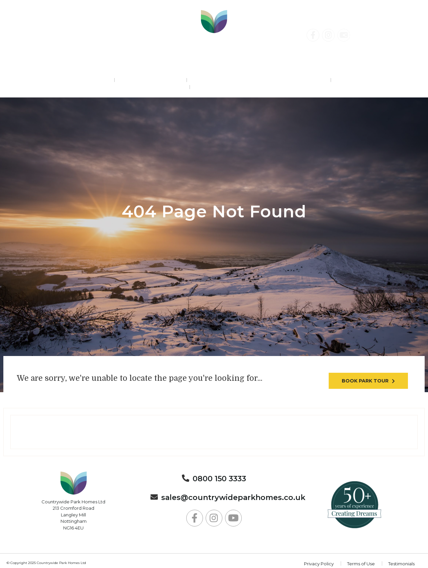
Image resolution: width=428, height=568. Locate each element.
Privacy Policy (319, 563)
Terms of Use (361, 563)
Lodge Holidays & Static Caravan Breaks (258, 80)
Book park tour (365, 381)
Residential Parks (72, 80)
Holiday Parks (150, 80)
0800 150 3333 (45, 35)
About (214, 87)
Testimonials (401, 563)
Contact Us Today (373, 35)
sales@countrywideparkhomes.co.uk (233, 497)
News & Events (364, 80)
